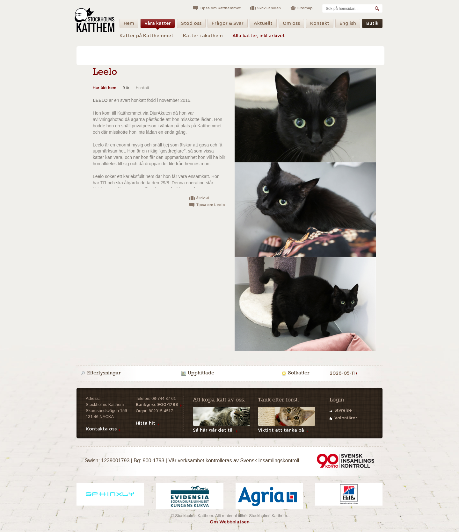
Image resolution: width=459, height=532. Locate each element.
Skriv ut (202, 198)
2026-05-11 (342, 373)
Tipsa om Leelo (210, 205)
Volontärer (345, 418)
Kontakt (319, 24)
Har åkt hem (104, 88)
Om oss (291, 24)
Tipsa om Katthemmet (220, 8)
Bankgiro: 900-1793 (157, 405)
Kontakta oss (101, 429)
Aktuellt (263, 24)
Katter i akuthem (203, 36)
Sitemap (305, 8)
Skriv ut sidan (269, 8)
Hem (129, 24)
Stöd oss (191, 24)
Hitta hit (145, 423)
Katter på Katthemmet (146, 36)
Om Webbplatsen (230, 522)
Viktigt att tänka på (281, 430)
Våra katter (157, 24)
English (347, 24)
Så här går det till (213, 430)
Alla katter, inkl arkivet (258, 36)
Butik (372, 24)
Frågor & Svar (228, 24)
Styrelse (343, 410)
